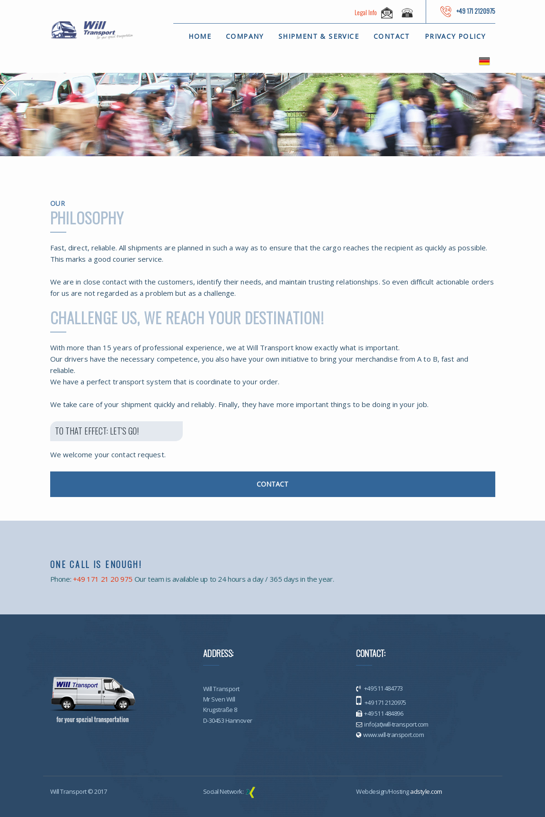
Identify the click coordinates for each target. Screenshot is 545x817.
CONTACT (272, 484)
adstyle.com (426, 791)
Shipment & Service (318, 36)
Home (199, 36)
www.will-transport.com (393, 734)
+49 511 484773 (382, 688)
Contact (392, 36)
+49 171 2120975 (384, 702)
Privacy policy (455, 36)
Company (245, 36)
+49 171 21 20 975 (103, 579)
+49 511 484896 (383, 713)
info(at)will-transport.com (396, 724)
